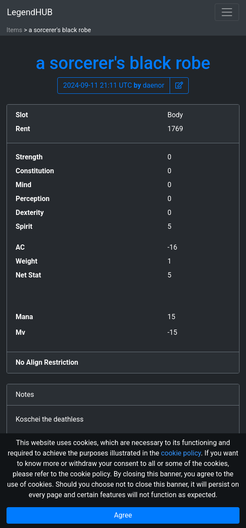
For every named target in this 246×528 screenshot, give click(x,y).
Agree (123, 515)
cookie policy (181, 453)
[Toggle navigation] (227, 12)
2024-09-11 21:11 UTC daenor (113, 85)
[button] (179, 85)
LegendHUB (29, 12)
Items (14, 30)
